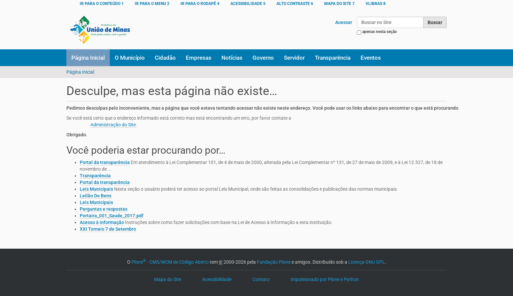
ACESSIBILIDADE (248, 3)
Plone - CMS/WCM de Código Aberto (170, 262)
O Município (130, 57)
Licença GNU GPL (366, 262)
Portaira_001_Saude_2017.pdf (111, 215)
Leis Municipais (96, 189)
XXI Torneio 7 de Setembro (108, 229)
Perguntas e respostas (103, 209)
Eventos (371, 57)
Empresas (198, 57)
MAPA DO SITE (339, 3)
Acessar (343, 22)
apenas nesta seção (379, 31)
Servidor (294, 57)
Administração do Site (113, 124)
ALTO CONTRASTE (295, 3)
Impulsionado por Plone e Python (325, 279)
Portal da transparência (105, 162)
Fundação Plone (274, 262)
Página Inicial (88, 57)
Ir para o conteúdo (102, 3)
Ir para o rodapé (199, 3)
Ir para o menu (152, 3)
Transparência (333, 57)
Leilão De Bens (95, 195)
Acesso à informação (102, 222)
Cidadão (165, 57)
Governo (263, 57)
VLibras (376, 3)
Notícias (231, 57)
